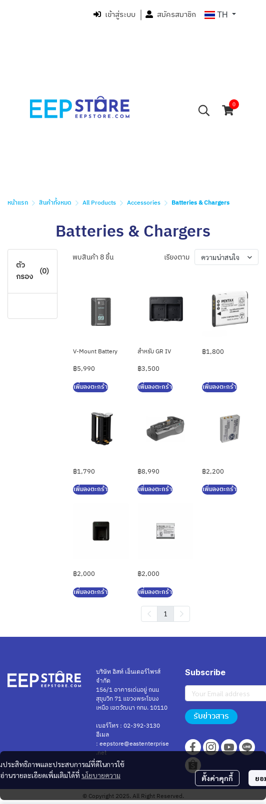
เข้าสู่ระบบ (115, 14)
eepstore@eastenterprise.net (132, 748)
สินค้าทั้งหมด (55, 203)
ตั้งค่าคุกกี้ (217, 778)
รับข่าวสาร (211, 716)
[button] (220, 15)
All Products (99, 203)
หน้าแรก (18, 203)
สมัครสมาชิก (171, 14)
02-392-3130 (142, 726)
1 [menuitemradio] (166, 613)
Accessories (143, 203)
